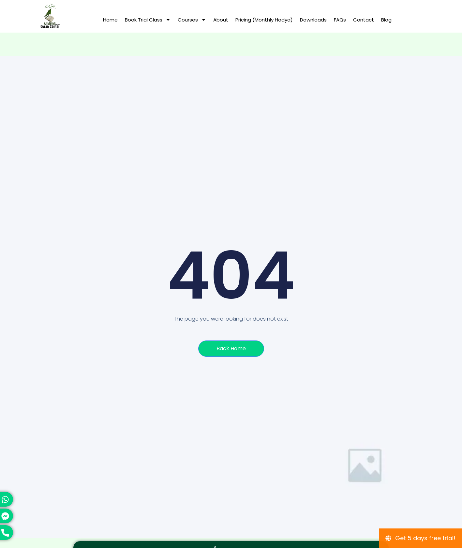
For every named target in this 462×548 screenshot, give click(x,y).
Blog (386, 19)
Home (110, 19)
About (220, 19)
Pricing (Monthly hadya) (264, 19)
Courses (192, 20)
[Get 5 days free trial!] (420, 538)
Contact (363, 19)
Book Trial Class (148, 20)
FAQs (340, 19)
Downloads (313, 19)
